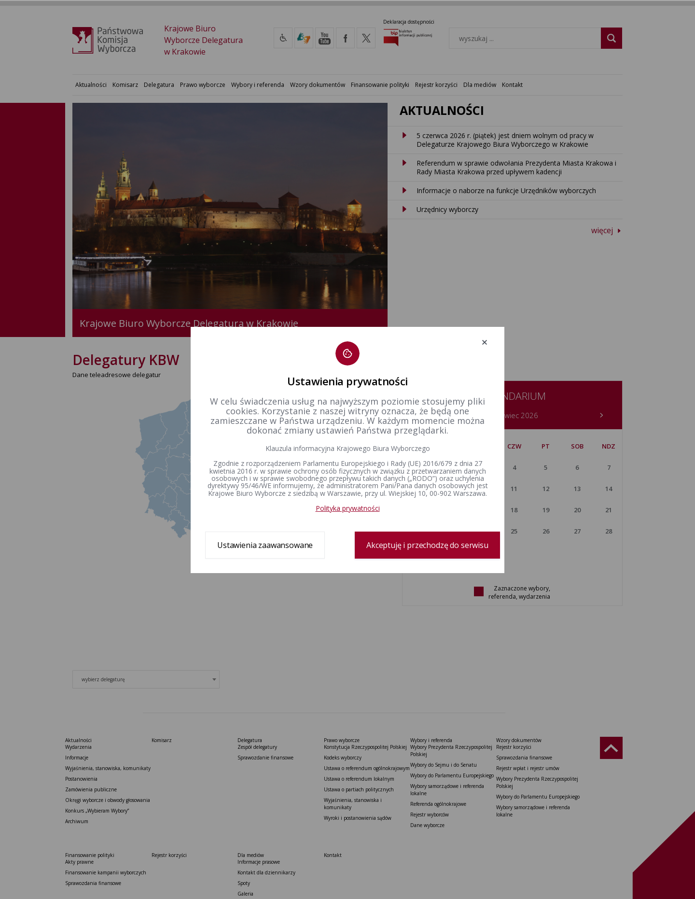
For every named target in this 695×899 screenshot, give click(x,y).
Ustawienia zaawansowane (265, 545)
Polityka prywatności (348, 508)
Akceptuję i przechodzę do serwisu (427, 545)
